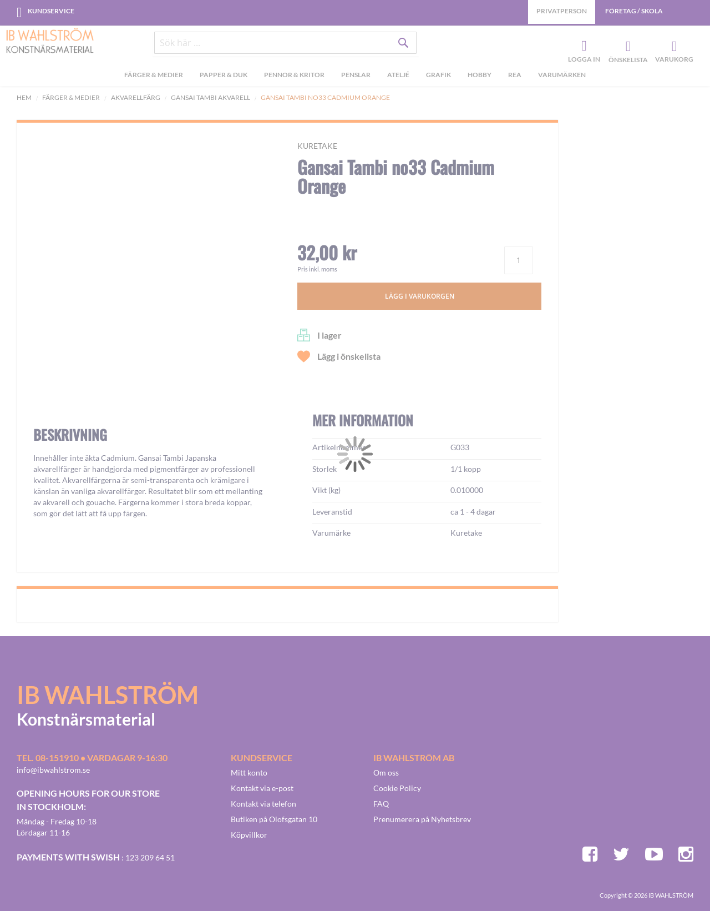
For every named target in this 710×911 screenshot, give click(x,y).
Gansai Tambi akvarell (210, 97)
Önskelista (627, 48)
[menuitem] (154, 78)
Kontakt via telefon (263, 803)
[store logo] (50, 41)
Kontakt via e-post (262, 788)
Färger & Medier (71, 97)
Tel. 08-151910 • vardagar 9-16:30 (92, 757)
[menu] (355, 78)
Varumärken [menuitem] (562, 77)
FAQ (381, 803)
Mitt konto (249, 772)
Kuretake (317, 145)
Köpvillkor (249, 834)
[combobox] (286, 45)
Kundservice (51, 11)
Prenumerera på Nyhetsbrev (422, 819)
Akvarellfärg (135, 97)
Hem (24, 97)
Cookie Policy (397, 788)
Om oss (386, 772)
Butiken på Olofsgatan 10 (274, 819)
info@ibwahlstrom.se (53, 769)
